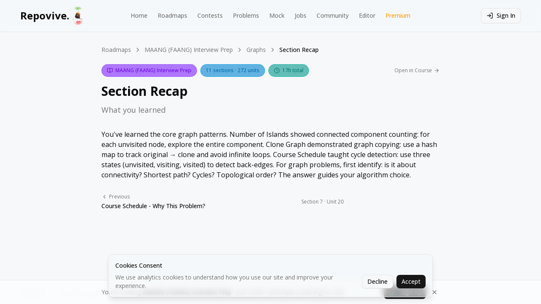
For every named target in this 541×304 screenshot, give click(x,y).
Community (333, 15)
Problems (246, 15)
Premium (397, 15)
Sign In (500, 15)
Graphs (256, 50)
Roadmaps (172, 15)
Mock (276, 15)
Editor (367, 15)
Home (139, 15)
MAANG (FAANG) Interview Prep (189, 50)
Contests (210, 15)
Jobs (300, 15)
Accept (411, 281)
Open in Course (417, 70)
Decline (377, 281)
